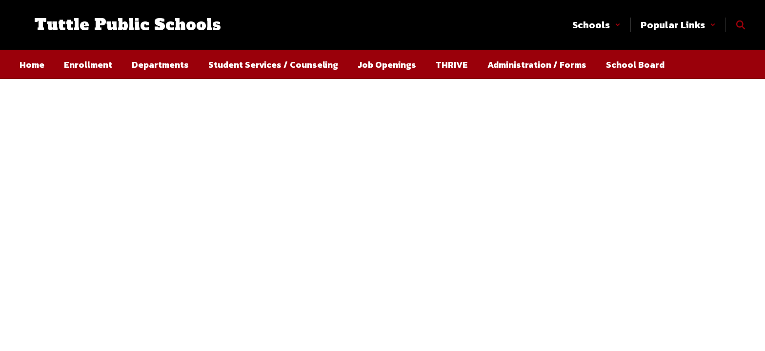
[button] (596, 25)
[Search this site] (740, 25)
